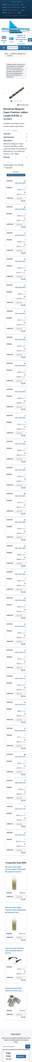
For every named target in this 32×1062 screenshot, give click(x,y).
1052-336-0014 (20, 235)
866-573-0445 (21, 37)
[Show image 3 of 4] (17, 101)
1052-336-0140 (20, 783)
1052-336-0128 (20, 731)
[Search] (20, 47)
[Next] (27, 93)
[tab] (15, 147)
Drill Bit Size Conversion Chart (16, 175)
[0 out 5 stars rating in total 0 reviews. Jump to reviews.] (10, 130)
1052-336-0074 (20, 496)
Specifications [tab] (15, 137)
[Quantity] (20, 198)
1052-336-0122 (20, 704)
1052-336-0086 (20, 548)
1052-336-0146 (20, 809)
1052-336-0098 (20, 600)
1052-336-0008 (20, 209)
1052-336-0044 (20, 366)
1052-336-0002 (20, 183)
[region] (16, 93)
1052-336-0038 (20, 339)
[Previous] (4, 93)
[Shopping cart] (30, 40)
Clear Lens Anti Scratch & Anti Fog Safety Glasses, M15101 (14, 950)
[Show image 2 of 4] (14, 101)
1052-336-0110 (20, 652)
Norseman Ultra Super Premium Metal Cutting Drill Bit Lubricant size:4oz (15, 869)
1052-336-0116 (20, 678)
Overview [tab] (15, 134)
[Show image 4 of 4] (20, 101)
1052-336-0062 (20, 444)
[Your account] (28, 47)
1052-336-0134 (20, 757)
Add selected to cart (21, 1056)
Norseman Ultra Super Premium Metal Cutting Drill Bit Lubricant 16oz (15, 910)
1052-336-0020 (20, 261)
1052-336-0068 (20, 470)
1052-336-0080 (20, 522)
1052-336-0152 (20, 835)
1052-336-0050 (20, 392)
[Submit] (27, 1046)
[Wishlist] (24, 47)
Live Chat (21, 44)
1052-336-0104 (20, 626)
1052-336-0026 (20, 287)
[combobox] (12, 47)
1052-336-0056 (20, 418)
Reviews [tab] (15, 157)
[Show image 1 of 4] (11, 101)
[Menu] (4, 47)
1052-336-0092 (20, 574)
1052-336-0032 (20, 313)
